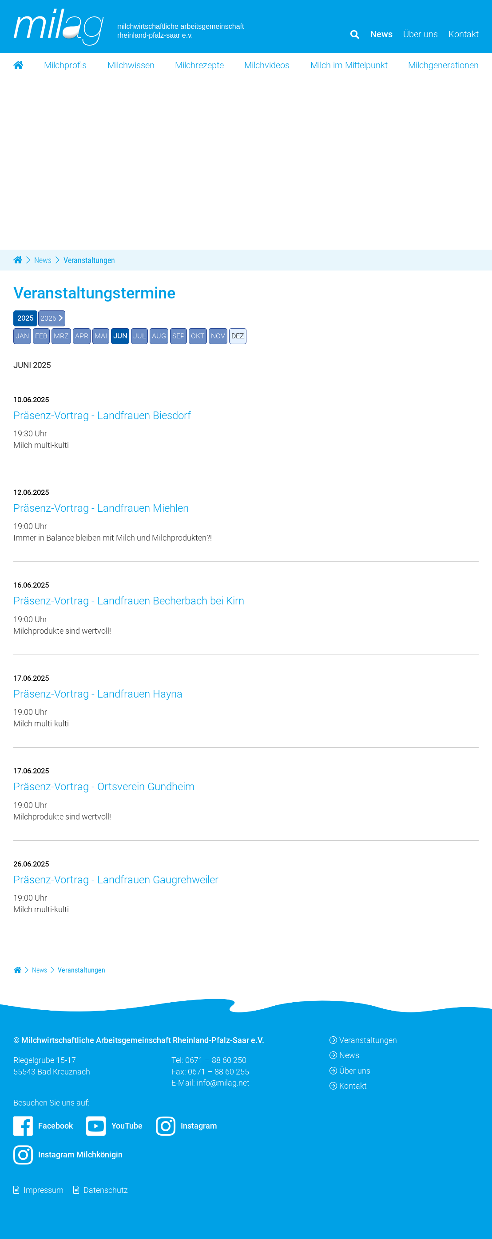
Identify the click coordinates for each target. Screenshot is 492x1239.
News (344, 1055)
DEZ (237, 336)
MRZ (61, 336)
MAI (101, 336)
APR (81, 336)
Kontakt (348, 1085)
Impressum (43, 1190)
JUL (139, 336)
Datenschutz (105, 1190)
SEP (178, 336)
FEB (41, 336)
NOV (218, 336)
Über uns (349, 1070)
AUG (159, 336)
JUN (120, 336)
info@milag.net (223, 1082)
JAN (22, 336)
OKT (198, 336)
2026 (48, 318)
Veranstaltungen (363, 1040)
